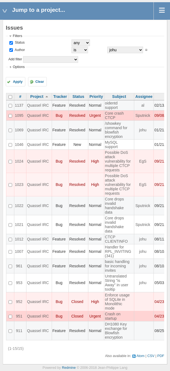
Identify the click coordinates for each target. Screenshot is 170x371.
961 (19, 266)
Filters (17, 36)
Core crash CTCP (114, 115)
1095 (19, 115)
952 (19, 301)
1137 (19, 105)
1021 (19, 224)
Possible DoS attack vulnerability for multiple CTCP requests (118, 161)
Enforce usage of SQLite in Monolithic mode (117, 301)
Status (19, 42)
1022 (19, 205)
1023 (19, 184)
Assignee (143, 96)
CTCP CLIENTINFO (116, 239)
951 (19, 316)
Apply (18, 82)
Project (36, 96)
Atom (140, 356)
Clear (39, 82)
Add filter (15, 59)
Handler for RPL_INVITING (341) (118, 251)
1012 (19, 239)
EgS (142, 161)
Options (18, 67)
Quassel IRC (38, 105)
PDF (160, 356)
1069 (19, 130)
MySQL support (111, 144)
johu (142, 130)
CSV (151, 356)
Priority (96, 96)
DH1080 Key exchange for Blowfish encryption (116, 330)
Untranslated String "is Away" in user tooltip (116, 282)
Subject (119, 96)
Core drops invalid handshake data (114, 205)
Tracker (60, 96)
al (142, 105)
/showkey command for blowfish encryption (116, 130)
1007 (19, 251)
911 (19, 330)
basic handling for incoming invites (117, 266)
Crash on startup (112, 316)
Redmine (69, 368)
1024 (19, 161)
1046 (19, 144)
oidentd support (111, 105)
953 (19, 283)
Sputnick (142, 115)
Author (19, 50)
